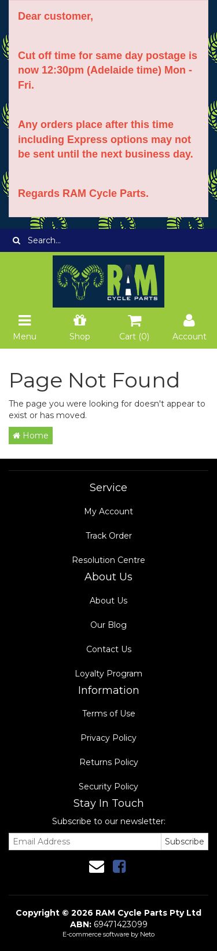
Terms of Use (108, 713)
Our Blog (108, 625)
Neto (147, 934)
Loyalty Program (108, 673)
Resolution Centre (108, 560)
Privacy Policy (108, 738)
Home (31, 435)
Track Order (109, 536)
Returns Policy (108, 762)
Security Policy (108, 786)
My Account (108, 511)
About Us (108, 600)
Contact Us (108, 649)
